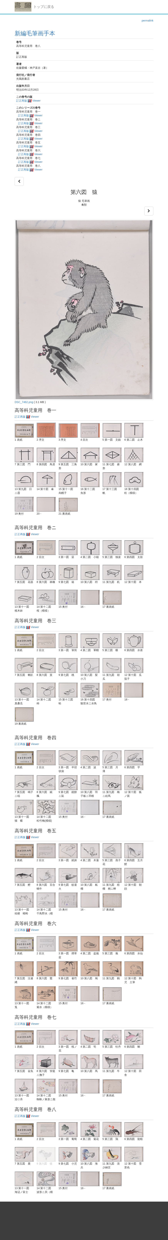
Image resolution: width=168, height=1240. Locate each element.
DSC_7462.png (24, 402)
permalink (147, 20)
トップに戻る (43, 7)
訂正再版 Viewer (28, 100)
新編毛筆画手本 (35, 33)
